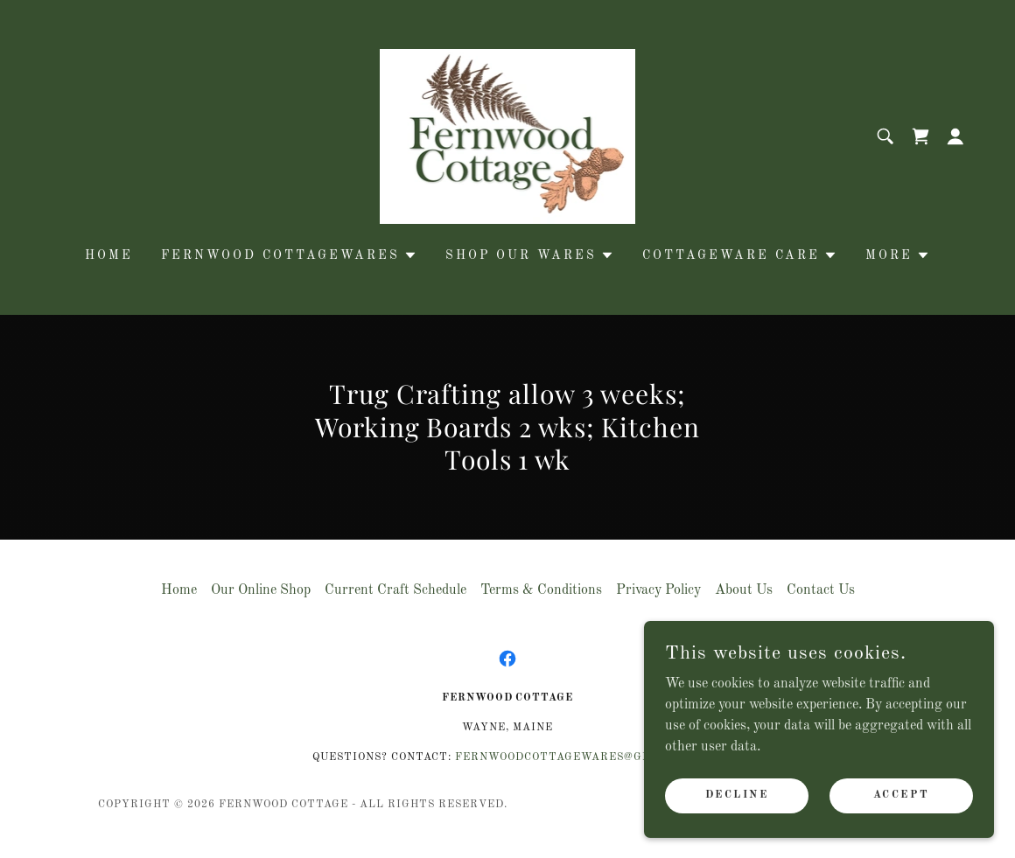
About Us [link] (744, 590)
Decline (737, 795)
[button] (955, 136)
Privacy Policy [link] (658, 590)
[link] (508, 136)
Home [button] (179, 590)
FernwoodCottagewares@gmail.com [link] (579, 757)
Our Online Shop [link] (261, 590)
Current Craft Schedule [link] (395, 590)
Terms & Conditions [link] (541, 590)
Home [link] (109, 255)
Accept (901, 795)
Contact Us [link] (821, 590)
